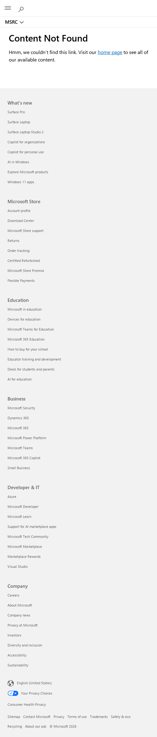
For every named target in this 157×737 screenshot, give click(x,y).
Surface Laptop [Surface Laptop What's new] (19, 122)
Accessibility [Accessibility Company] (17, 655)
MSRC (11, 22)
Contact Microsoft (36, 716)
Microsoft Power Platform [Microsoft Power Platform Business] (27, 437)
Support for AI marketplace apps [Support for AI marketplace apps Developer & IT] (32, 526)
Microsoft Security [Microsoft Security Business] (21, 407)
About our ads (35, 726)
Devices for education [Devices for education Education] (24, 319)
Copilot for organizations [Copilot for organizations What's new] (26, 142)
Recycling (15, 726)
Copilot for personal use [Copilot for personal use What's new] (26, 152)
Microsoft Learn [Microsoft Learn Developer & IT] (19, 516)
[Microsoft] (78, 4)
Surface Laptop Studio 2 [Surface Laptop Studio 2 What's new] (26, 132)
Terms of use (77, 716)
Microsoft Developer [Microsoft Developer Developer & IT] (23, 506)
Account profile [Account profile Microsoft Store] (19, 210)
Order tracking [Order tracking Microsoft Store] (18, 250)
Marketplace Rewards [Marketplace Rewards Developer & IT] (24, 556)
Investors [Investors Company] (14, 635)
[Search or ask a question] (22, 8)
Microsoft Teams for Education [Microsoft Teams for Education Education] (31, 329)
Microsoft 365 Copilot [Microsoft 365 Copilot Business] (24, 457)
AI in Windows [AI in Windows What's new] (18, 162)
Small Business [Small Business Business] (19, 467)
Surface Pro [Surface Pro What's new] (16, 112)
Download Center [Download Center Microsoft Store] (21, 220)
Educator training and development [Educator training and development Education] (34, 359)
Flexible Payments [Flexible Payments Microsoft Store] (21, 280)
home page (110, 52)
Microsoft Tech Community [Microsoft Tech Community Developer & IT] (28, 536)
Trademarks (99, 716)
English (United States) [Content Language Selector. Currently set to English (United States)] (34, 682)
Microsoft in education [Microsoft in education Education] (25, 309)
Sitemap (14, 716)
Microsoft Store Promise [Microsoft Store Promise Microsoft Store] (26, 270)
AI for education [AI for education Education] (20, 379)
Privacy (59, 716)
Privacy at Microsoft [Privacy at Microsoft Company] (23, 625)
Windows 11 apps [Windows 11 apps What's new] (21, 181)
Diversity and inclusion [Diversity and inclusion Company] (25, 645)
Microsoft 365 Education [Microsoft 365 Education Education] (26, 339)
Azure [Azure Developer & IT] (12, 496)
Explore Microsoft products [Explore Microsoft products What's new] (28, 172)
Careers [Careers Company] (13, 595)
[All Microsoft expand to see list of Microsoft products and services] (7, 8)
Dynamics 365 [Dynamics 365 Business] (18, 417)
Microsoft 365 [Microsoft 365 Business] (18, 427)
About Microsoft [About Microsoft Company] (20, 605)
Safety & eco (120, 716)
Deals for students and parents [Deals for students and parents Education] (31, 369)
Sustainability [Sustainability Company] (18, 665)
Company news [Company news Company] (19, 615)
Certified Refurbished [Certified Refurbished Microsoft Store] (24, 260)
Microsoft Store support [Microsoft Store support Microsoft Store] (26, 230)
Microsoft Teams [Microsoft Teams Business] (20, 447)
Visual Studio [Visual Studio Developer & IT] (18, 566)
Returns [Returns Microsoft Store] (13, 240)
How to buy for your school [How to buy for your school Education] (28, 349)
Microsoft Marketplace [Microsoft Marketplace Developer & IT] (25, 546)
